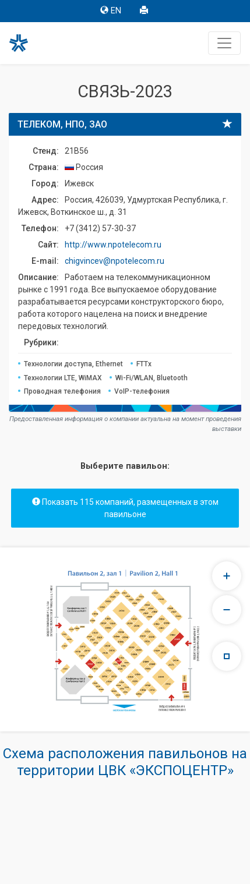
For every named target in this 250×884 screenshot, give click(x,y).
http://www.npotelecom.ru (113, 244)
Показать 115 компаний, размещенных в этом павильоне (125, 508)
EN (110, 11)
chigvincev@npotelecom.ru (114, 261)
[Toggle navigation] (224, 43)
